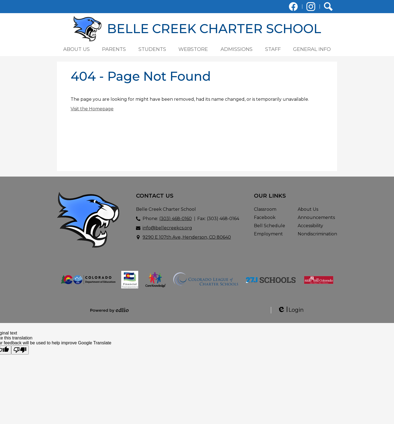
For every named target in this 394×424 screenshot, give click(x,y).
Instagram (310, 7)
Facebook (293, 7)
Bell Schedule (269, 225)
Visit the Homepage (92, 108)
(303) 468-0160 (175, 218)
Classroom (265, 209)
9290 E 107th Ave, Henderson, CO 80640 (187, 237)
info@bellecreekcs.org (167, 227)
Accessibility (310, 225)
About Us (308, 209)
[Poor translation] (20, 349)
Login (290, 310)
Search (328, 7)
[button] (76, 49)
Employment (268, 233)
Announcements (316, 217)
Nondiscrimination (317, 233)
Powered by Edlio (109, 310)
